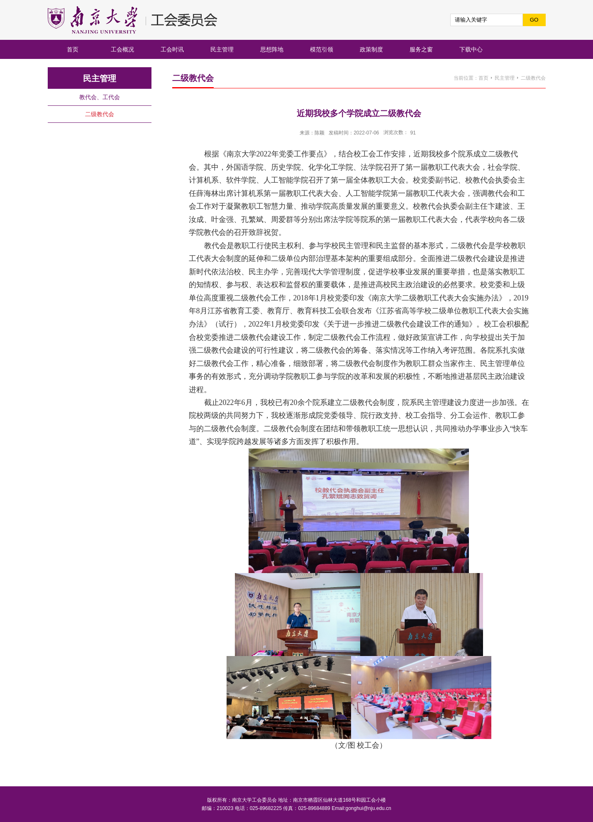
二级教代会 (533, 78)
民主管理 (505, 78)
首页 (483, 78)
